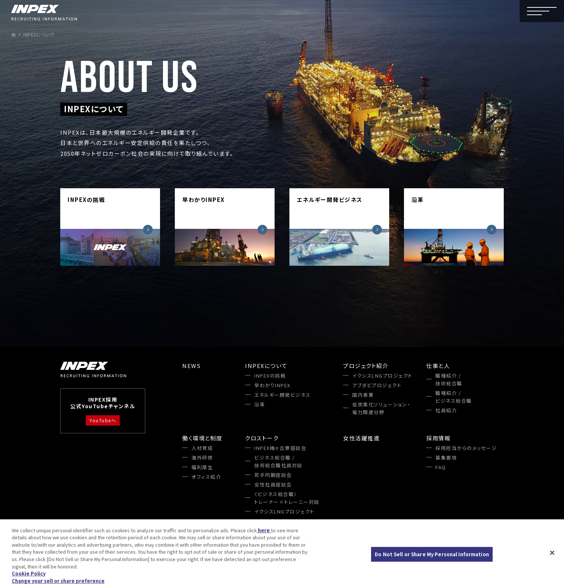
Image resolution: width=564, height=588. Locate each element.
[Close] (552, 554)
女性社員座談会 (273, 484)
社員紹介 (446, 410)
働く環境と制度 (202, 438)
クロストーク (261, 438)
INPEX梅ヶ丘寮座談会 (280, 447)
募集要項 (446, 457)
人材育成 (202, 447)
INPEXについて (266, 365)
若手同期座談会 (273, 474)
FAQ (440, 467)
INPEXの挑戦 (270, 375)
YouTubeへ (102, 420)
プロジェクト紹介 (365, 365)
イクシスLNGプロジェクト (382, 375)
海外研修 (202, 457)
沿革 (259, 404)
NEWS (191, 365)
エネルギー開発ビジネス (282, 394)
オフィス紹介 (206, 476)
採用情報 (438, 438)
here (264, 531)
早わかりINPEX (272, 385)
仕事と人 (438, 365)
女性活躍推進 (361, 438)
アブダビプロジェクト (376, 385)
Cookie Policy (28, 574)
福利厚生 (202, 467)
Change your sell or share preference (58, 581)
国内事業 (363, 394)
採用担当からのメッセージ (466, 447)
